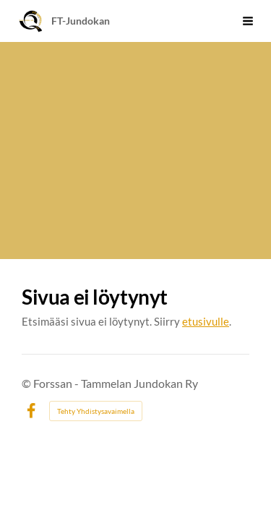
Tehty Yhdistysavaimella (95, 411)
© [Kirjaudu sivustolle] (27, 383)
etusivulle (205, 321)
